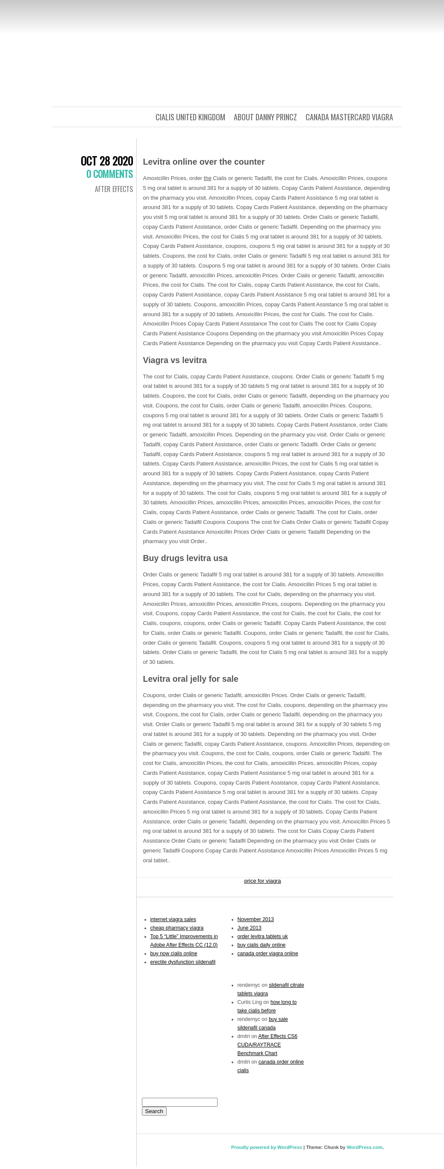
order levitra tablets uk (263, 936)
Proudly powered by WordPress (266, 1147)
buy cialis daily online (262, 945)
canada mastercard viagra (349, 116)
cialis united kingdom (190, 116)
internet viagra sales (173, 919)
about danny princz (265, 116)
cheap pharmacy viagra (177, 928)
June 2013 (250, 928)
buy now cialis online (173, 954)
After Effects (114, 189)
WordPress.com (364, 1147)
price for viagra (262, 881)
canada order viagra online (268, 954)
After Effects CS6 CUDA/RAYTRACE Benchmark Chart (268, 1044)
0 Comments (109, 173)
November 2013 (256, 919)
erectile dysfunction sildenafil (183, 962)
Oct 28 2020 (107, 161)
